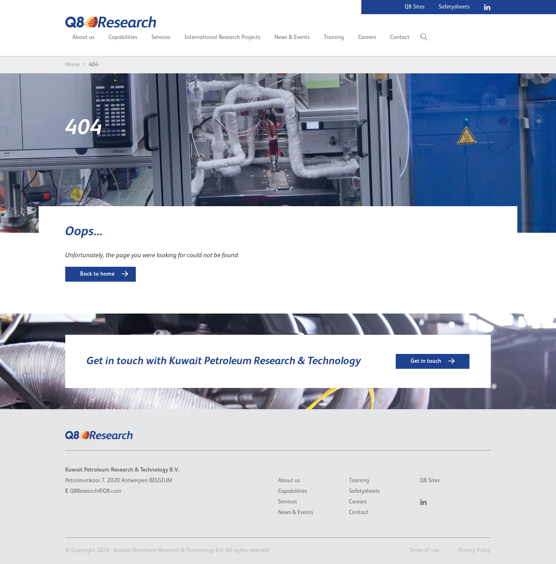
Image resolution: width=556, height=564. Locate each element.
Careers (367, 37)
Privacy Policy (474, 550)
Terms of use (424, 550)
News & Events (292, 37)
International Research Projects (222, 37)
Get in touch (433, 361)
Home (72, 65)
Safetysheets (454, 7)
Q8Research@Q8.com (95, 491)
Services (160, 37)
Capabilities (123, 37)
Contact (400, 37)
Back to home (104, 274)
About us (83, 37)
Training (334, 37)
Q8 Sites (414, 7)
